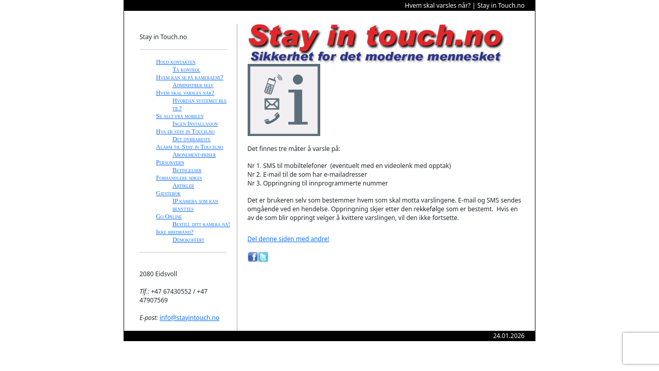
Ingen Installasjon (195, 123)
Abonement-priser (194, 154)
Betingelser (186, 170)
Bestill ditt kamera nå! (201, 224)
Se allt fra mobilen (179, 116)
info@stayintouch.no (189, 317)
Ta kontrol (186, 69)
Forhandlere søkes (179, 177)
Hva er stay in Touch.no (185, 131)
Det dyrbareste (191, 139)
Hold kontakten (176, 61)
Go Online (169, 216)
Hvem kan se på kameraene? (189, 77)
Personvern (170, 162)
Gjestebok (168, 193)
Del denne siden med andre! (289, 238)
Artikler (183, 185)
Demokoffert (188, 239)
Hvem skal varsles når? (185, 92)
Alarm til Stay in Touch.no (189, 146)
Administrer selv (193, 85)
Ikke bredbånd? (175, 231)
